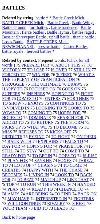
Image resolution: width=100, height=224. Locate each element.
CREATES (11, 170)
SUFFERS (11, 93)
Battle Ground (14, 27)
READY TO (42, 189)
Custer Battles (75, 46)
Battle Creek (58, 22)
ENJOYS (36, 103)
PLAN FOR (17, 160)
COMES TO (27, 98)
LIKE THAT (78, 179)
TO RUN (28, 184)
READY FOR (14, 155)
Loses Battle (12, 41)
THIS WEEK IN (56, 184)
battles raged (83, 32)
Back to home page (18, 217)
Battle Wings (83, 22)
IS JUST (90, 155)
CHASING (47, 165)
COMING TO (40, 113)
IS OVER (59, 70)
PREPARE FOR (35, 65)
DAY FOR (11, 146)
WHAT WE (37, 127)
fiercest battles (39, 51)
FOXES (65, 160)
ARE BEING (37, 194)
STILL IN (82, 70)
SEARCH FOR (70, 117)
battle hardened (64, 27)
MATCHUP (51, 179)
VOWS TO (11, 113)
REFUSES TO (30, 132)
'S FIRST (64, 74)
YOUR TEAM (14, 208)
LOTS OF (22, 165)
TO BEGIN (42, 155)
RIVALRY (56, 203)
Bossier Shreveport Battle (24, 37)
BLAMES (10, 194)
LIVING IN (39, 175)
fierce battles (33, 32)
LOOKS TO (78, 108)
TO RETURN (42, 122)
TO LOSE (35, 70)
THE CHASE (71, 170)
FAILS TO (74, 141)
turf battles (39, 27)
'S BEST (78, 203)
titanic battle (83, 37)
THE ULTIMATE (46, 84)
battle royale (12, 51)
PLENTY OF (28, 79)
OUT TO (50, 151)
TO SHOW (11, 103)
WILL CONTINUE (24, 203)
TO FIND (63, 194)
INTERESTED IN (51, 198)
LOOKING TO (49, 108)
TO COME (72, 165)
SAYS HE (43, 160)
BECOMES (12, 175)
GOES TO (67, 155)
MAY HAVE (18, 198)
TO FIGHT (60, 136)
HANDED (86, 184)
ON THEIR (86, 136)
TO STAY (28, 151)
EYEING (37, 136)
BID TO (40, 208)
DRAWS (75, 84)
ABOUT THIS (67, 65)
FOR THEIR (78, 98)
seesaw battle (49, 46)
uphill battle (59, 37)
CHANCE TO (71, 189)
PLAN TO (16, 189)
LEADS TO (64, 208)
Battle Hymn (58, 32)
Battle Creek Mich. (69, 18)
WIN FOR (41, 74)
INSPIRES (36, 93)
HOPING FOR (39, 146)
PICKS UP (11, 127)
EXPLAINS (48, 141)
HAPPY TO (12, 89)
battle (40, 18)
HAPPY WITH (40, 170)
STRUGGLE (13, 84)
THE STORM (72, 122)
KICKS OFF (60, 132)
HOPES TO (12, 117)
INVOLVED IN (15, 108)
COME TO (74, 151)
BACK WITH (19, 141)
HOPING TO (62, 93)
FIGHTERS (83, 198)
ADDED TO (13, 122)
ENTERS (53, 98)
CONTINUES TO (65, 103)
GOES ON (71, 89)
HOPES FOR (69, 113)
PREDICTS (12, 136)
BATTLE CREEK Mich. (23, 22)
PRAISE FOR (70, 146)
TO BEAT (25, 179)
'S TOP (8, 184)
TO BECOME (65, 127)
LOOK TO (64, 175)
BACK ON (87, 194)
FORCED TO (14, 74)
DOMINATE (40, 117)
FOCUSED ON (42, 89)
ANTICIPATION (60, 79)
